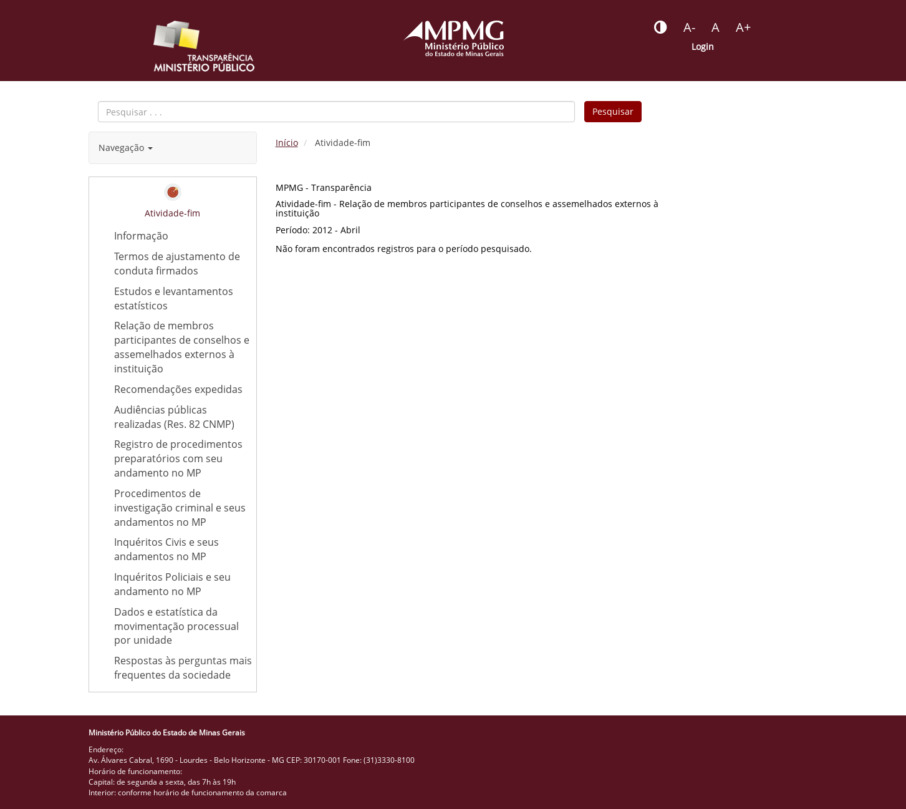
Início (287, 142)
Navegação (126, 147)
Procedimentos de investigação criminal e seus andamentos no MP (180, 508)
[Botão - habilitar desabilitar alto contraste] (660, 27)
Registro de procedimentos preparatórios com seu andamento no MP (178, 458)
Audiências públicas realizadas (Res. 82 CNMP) (185, 417)
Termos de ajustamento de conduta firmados (177, 263)
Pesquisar (613, 111)
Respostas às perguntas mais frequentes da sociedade (185, 668)
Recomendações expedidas (178, 389)
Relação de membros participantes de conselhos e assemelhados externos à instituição (181, 347)
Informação (141, 236)
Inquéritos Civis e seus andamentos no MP (166, 549)
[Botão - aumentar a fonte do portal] (743, 27)
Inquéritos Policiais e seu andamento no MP (172, 584)
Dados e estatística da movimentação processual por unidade (176, 626)
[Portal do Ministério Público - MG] (453, 38)
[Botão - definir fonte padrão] (715, 27)
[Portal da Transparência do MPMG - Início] (203, 46)
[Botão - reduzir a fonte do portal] (689, 27)
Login (703, 46)
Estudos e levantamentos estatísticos (185, 298)
